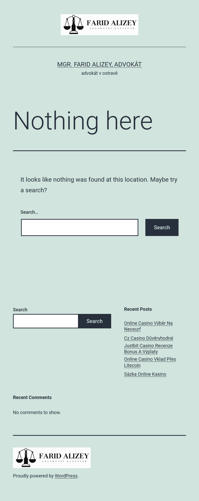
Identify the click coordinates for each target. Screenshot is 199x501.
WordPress (66, 475)
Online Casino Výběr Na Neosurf (148, 326)
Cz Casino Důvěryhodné (148, 338)
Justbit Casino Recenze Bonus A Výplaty (148, 348)
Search (20, 309)
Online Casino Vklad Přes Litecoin (150, 362)
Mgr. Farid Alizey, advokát (99, 64)
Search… (29, 212)
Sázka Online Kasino (145, 374)
